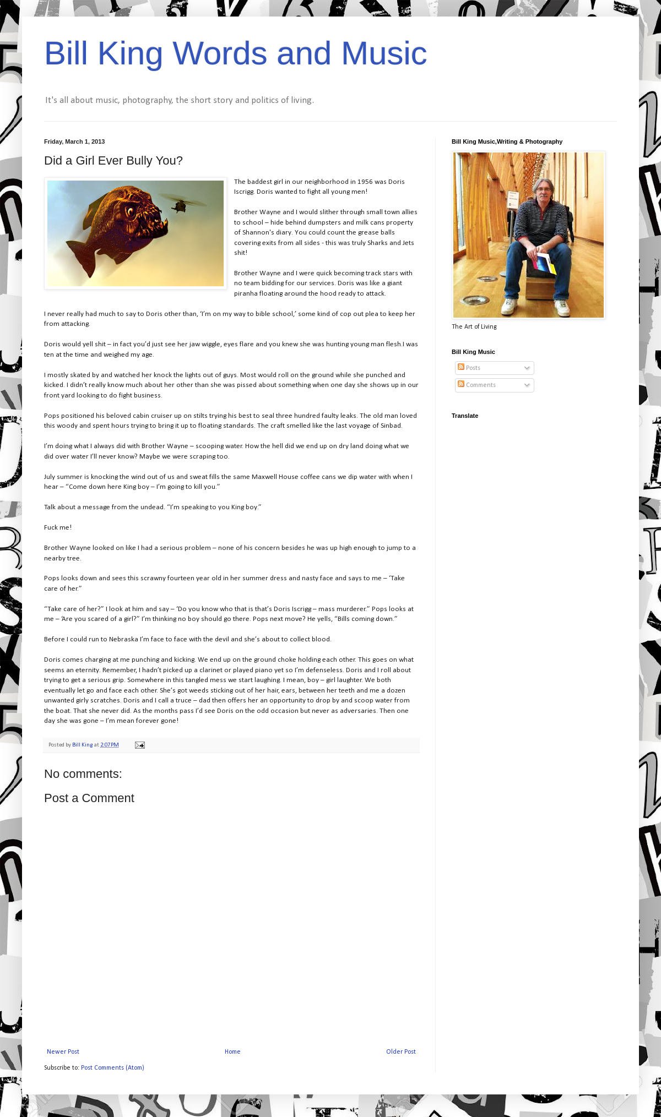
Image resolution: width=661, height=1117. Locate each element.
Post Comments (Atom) (112, 1068)
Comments (477, 385)
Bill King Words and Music (235, 53)
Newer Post (63, 1052)
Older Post (401, 1052)
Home (233, 1052)
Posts (469, 368)
